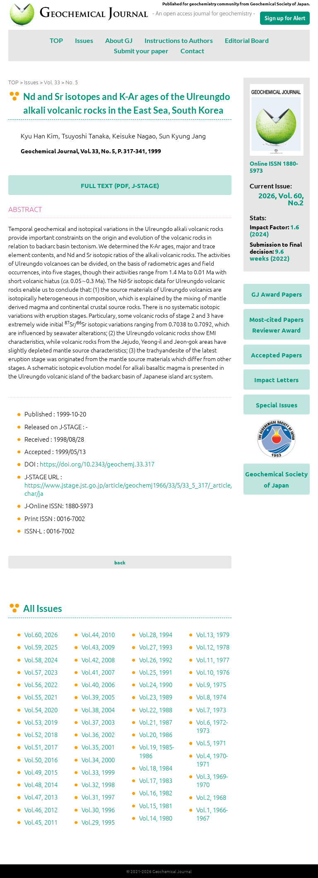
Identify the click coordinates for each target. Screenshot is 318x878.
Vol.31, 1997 (98, 796)
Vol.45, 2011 (41, 822)
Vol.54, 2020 (41, 709)
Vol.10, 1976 (212, 672)
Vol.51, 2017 (41, 746)
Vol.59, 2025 (41, 646)
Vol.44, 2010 (98, 634)
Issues (84, 40)
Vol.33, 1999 (98, 772)
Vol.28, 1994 (155, 634)
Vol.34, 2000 (98, 759)
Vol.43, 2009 (98, 646)
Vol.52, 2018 (41, 734)
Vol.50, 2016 (41, 759)
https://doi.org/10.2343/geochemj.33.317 (97, 463)
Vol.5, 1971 (211, 742)
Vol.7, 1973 (211, 709)
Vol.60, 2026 (41, 634)
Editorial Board (247, 40)
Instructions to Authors (179, 40)
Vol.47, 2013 (41, 796)
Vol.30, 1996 (98, 809)
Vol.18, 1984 (155, 768)
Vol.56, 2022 (41, 684)
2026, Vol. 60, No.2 (281, 198)
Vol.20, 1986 (155, 734)
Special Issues (276, 405)
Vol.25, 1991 (155, 672)
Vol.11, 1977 (212, 659)
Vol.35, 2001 (98, 746)
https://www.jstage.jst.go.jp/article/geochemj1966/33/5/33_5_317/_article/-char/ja (129, 489)
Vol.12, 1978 (212, 646)
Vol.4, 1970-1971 (212, 759)
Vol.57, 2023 (41, 672)
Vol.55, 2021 (41, 696)
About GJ (118, 40)
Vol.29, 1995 (98, 822)
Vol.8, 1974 (211, 696)
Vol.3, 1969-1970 (212, 780)
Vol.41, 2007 (98, 672)
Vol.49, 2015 (41, 772)
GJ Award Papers (276, 294)
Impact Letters (276, 380)
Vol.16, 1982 (155, 792)
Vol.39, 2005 (98, 696)
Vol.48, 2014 (41, 784)
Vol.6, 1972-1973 (212, 726)
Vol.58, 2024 (41, 659)
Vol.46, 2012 (41, 809)
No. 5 (71, 82)
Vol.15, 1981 (155, 805)
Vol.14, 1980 (155, 818)
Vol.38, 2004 (98, 709)
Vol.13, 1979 (212, 634)
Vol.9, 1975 (211, 684)
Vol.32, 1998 (98, 784)
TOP (56, 40)
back (119, 562)
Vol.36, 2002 (98, 734)
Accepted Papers (276, 355)
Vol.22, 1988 (155, 709)
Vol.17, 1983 (155, 780)
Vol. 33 (52, 82)
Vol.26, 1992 (155, 659)
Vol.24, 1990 (155, 684)
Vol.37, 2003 (98, 722)
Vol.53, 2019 (41, 722)
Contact (192, 51)
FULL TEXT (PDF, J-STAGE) (120, 185)
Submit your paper (141, 51)
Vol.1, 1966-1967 (212, 813)
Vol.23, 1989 (155, 696)
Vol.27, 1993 (155, 646)
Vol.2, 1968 (211, 797)
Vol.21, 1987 (155, 722)
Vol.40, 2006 (98, 684)
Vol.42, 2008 (98, 659)
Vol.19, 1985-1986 (156, 750)
